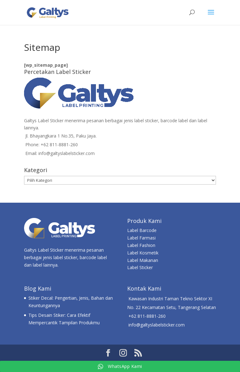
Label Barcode (142, 230)
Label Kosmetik (142, 253)
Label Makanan (142, 260)
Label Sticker (140, 267)
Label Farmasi (141, 238)
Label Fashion (141, 245)
